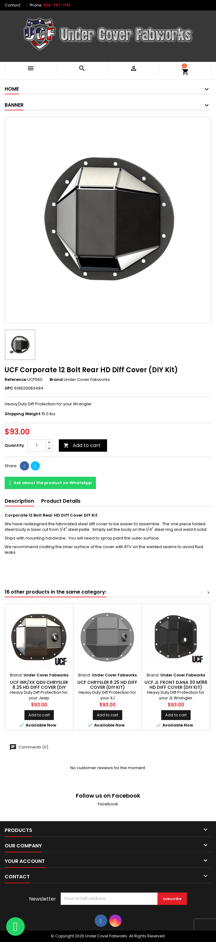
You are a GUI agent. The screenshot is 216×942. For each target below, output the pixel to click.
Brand (56, 379)
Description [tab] (19, 501)
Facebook (108, 804)
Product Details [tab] (60, 501)
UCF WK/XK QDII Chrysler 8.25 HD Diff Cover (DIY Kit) (39, 687)
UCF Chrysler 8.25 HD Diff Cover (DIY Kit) (107, 684)
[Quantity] (36, 445)
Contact (12, 5)
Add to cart (82, 445)
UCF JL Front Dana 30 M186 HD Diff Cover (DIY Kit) (176, 684)
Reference (15, 379)
